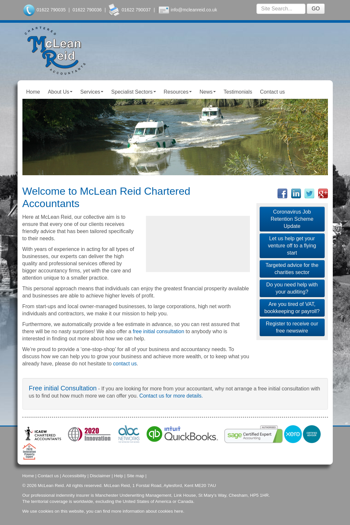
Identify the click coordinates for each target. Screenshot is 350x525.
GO (316, 8)
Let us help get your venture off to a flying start (292, 246)
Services (91, 92)
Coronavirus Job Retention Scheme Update (292, 219)
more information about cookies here (147, 511)
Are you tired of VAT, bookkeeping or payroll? (292, 307)
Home (33, 92)
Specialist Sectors (133, 92)
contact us (125, 363)
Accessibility (74, 475)
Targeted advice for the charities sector (292, 268)
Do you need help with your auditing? (292, 288)
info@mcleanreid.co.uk (194, 9)
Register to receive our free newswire (292, 327)
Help (118, 475)
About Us (60, 92)
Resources (178, 92)
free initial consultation (158, 331)
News (208, 92)
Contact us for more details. (171, 396)
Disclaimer (100, 475)
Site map (135, 475)
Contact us (272, 92)
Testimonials (238, 92)
